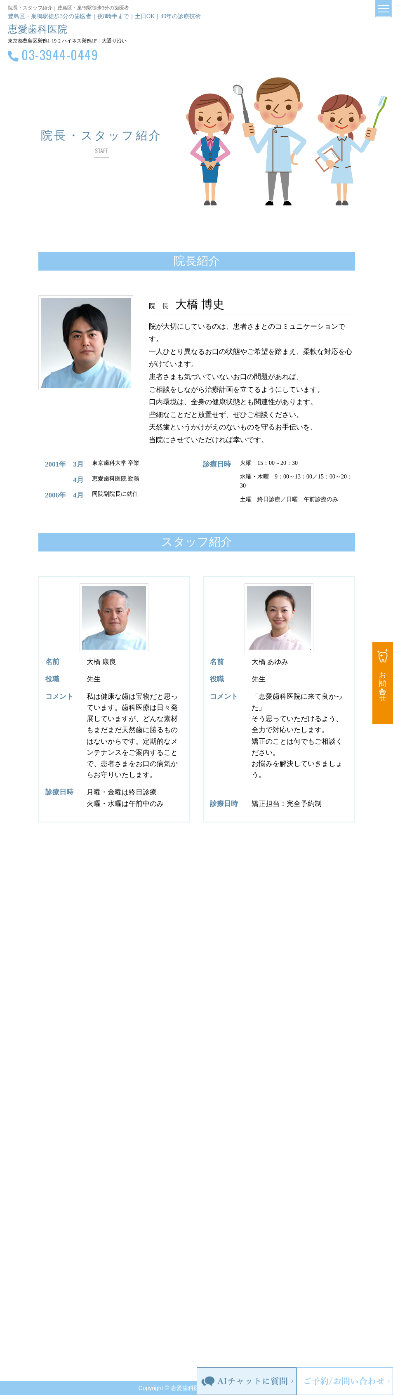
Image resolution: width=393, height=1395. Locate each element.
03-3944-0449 (59, 54)
